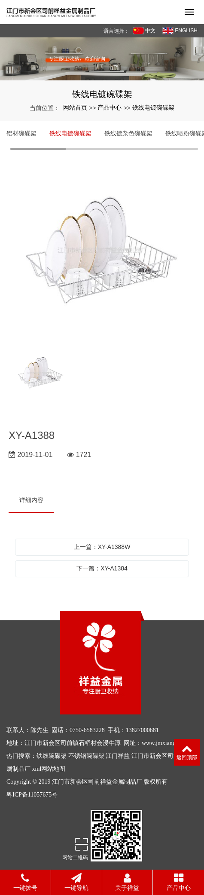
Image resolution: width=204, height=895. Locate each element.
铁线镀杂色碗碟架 (128, 133)
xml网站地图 (49, 769)
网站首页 (75, 107)
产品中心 (109, 107)
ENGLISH (180, 30)
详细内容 (31, 500)
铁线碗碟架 (52, 756)
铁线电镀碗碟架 (153, 107)
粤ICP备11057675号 (32, 794)
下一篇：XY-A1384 (102, 568)
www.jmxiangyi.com (167, 743)
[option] (102, 251)
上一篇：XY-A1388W (102, 546)
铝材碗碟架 (21, 133)
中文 (144, 30)
